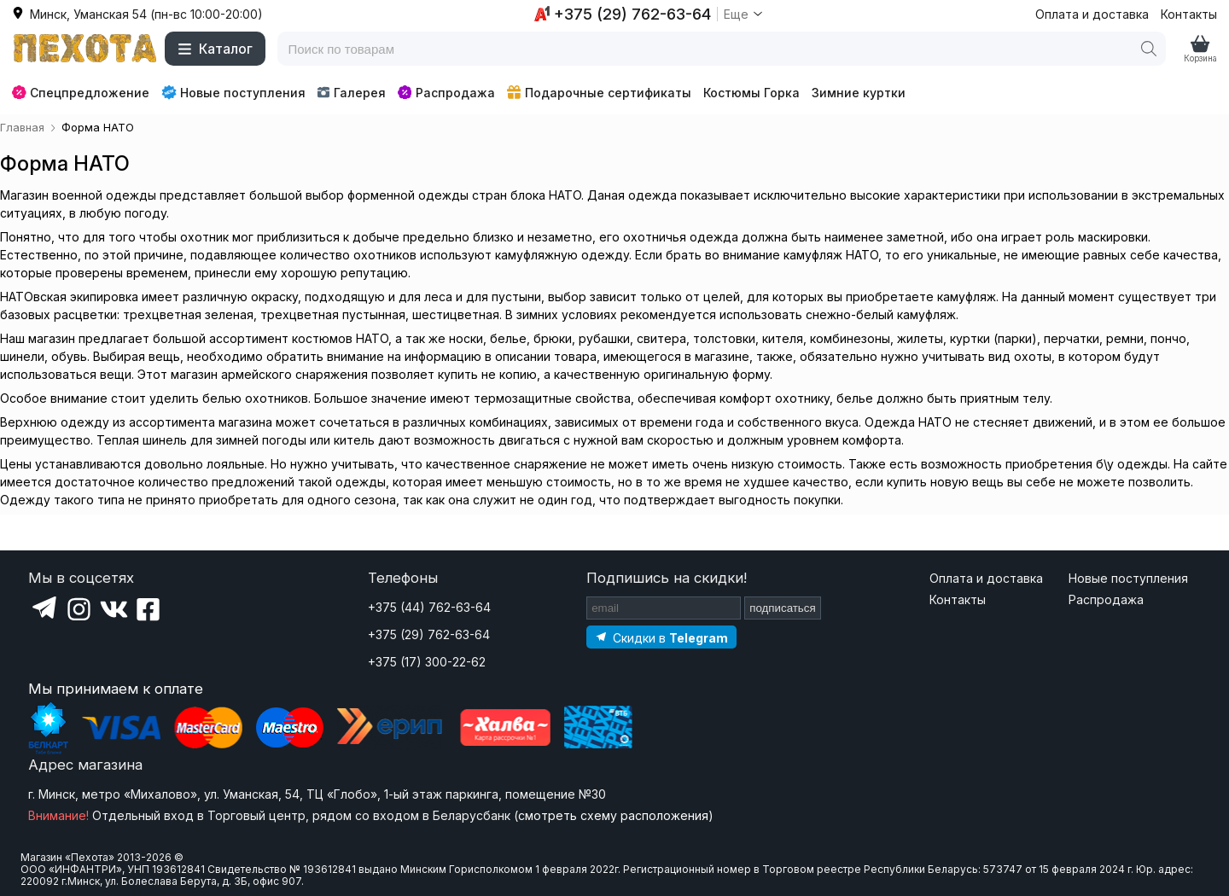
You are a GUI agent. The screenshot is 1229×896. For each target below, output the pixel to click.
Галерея (351, 92)
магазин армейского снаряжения (269, 374)
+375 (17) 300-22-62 (427, 662)
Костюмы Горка (751, 92)
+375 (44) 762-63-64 (429, 607)
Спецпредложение (80, 92)
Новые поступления (233, 92)
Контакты (1189, 14)
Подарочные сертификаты (599, 92)
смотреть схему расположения (613, 815)
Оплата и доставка (1092, 14)
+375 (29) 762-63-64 (429, 634)
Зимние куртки (859, 92)
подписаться (782, 608)
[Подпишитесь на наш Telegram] (661, 637)
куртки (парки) (993, 338)
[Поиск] (1149, 49)
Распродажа (446, 92)
